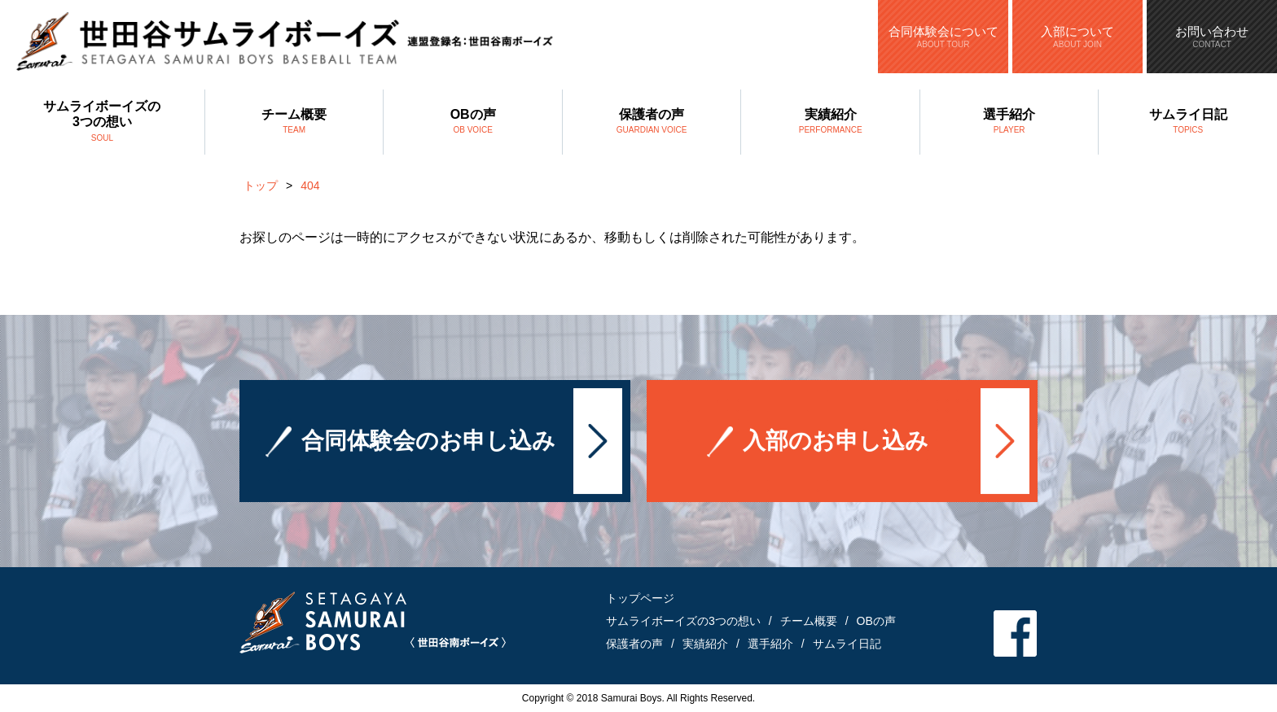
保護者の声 (652, 122)
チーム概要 (294, 122)
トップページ (640, 598)
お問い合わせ (1212, 36)
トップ (261, 185)
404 (310, 185)
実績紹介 (830, 122)
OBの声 (473, 122)
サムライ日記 (1188, 122)
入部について (1077, 36)
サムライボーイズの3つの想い (102, 122)
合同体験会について (943, 36)
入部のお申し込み (835, 441)
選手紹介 (1009, 122)
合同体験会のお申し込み (428, 441)
